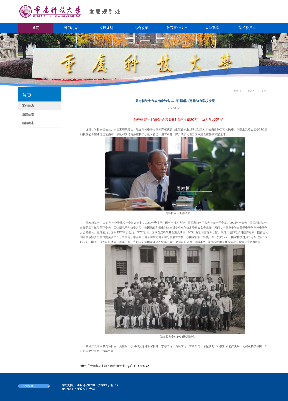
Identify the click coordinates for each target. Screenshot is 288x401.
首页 (35, 28)
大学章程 (212, 28)
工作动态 (28, 105)
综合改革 (141, 28)
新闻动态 (28, 123)
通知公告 (28, 114)
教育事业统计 (177, 28)
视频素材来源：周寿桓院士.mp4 (110, 366)
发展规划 (106, 28)
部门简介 (71, 28)
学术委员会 (247, 28)
